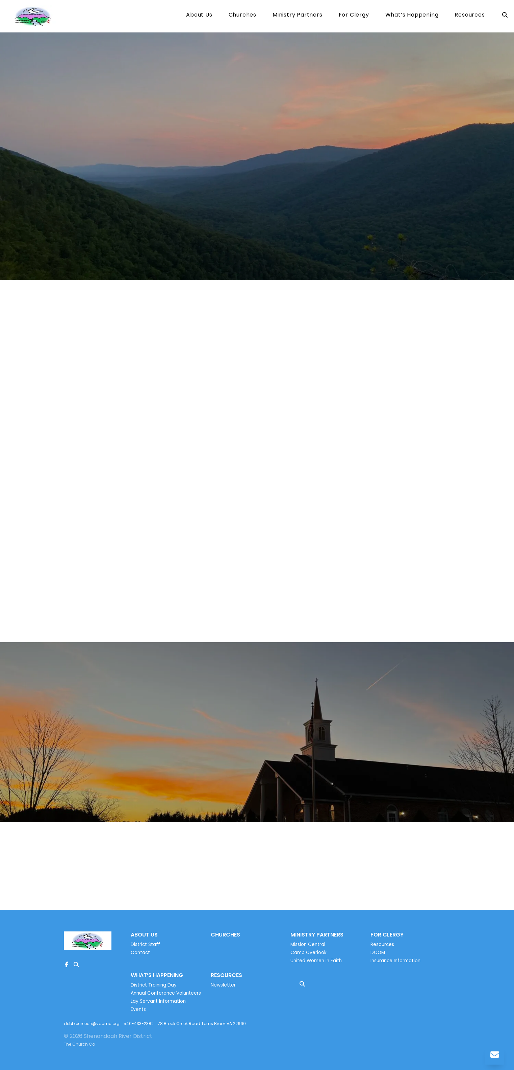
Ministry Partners (298, 15)
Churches (242, 15)
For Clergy (354, 15)
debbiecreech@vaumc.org (92, 1023)
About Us (199, 15)
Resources (470, 15)
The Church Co (79, 1044)
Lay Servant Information (158, 1001)
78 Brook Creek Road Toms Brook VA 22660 (202, 1023)
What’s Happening (412, 15)
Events (138, 1009)
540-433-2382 (139, 1023)
